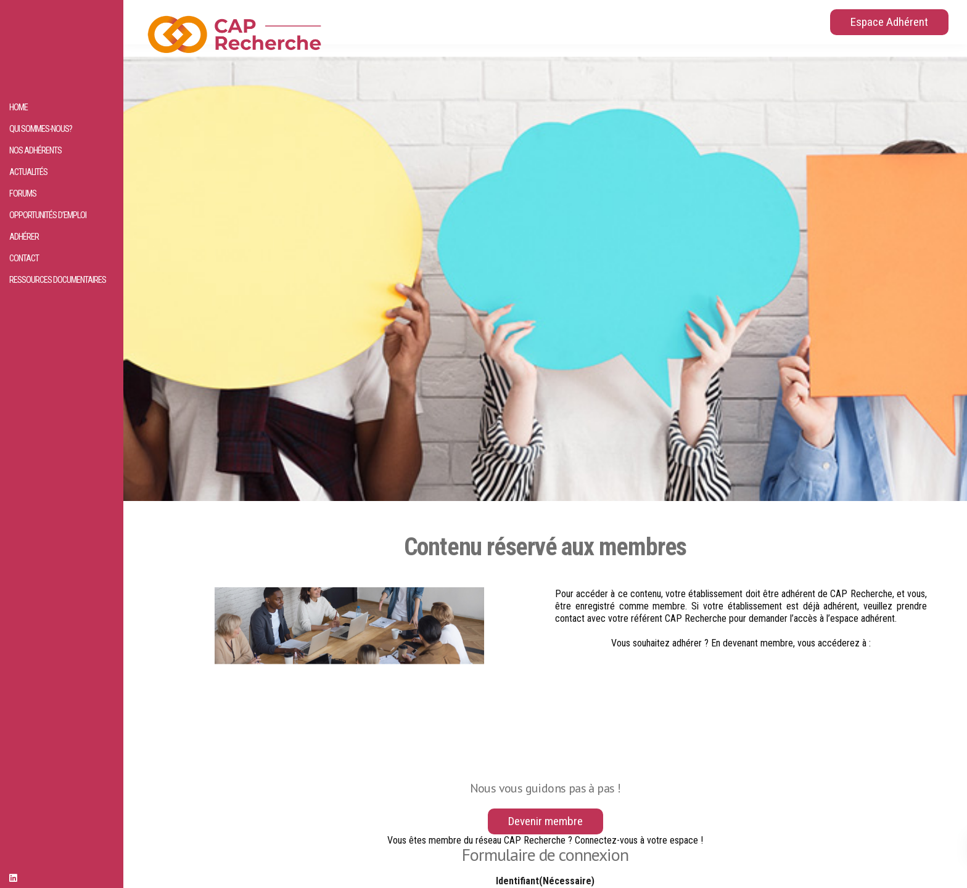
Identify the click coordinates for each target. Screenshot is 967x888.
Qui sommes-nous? (40, 129)
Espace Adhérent (889, 22)
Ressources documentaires (57, 280)
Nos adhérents (35, 150)
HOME (18, 107)
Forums (22, 194)
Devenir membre (545, 821)
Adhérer (24, 237)
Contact (24, 258)
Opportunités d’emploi (47, 215)
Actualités (28, 172)
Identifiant (545, 881)
